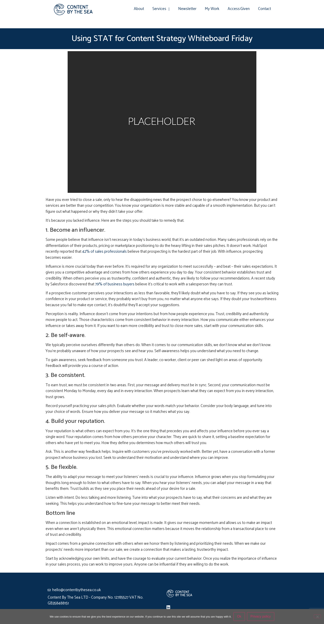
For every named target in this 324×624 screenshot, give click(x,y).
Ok (239, 616)
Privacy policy (261, 616)
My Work (212, 9)
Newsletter (187, 9)
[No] (317, 616)
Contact (264, 9)
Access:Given (239, 9)
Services (161, 9)
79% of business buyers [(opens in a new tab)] (114, 284)
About (139, 9)
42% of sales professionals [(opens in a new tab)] (104, 251)
